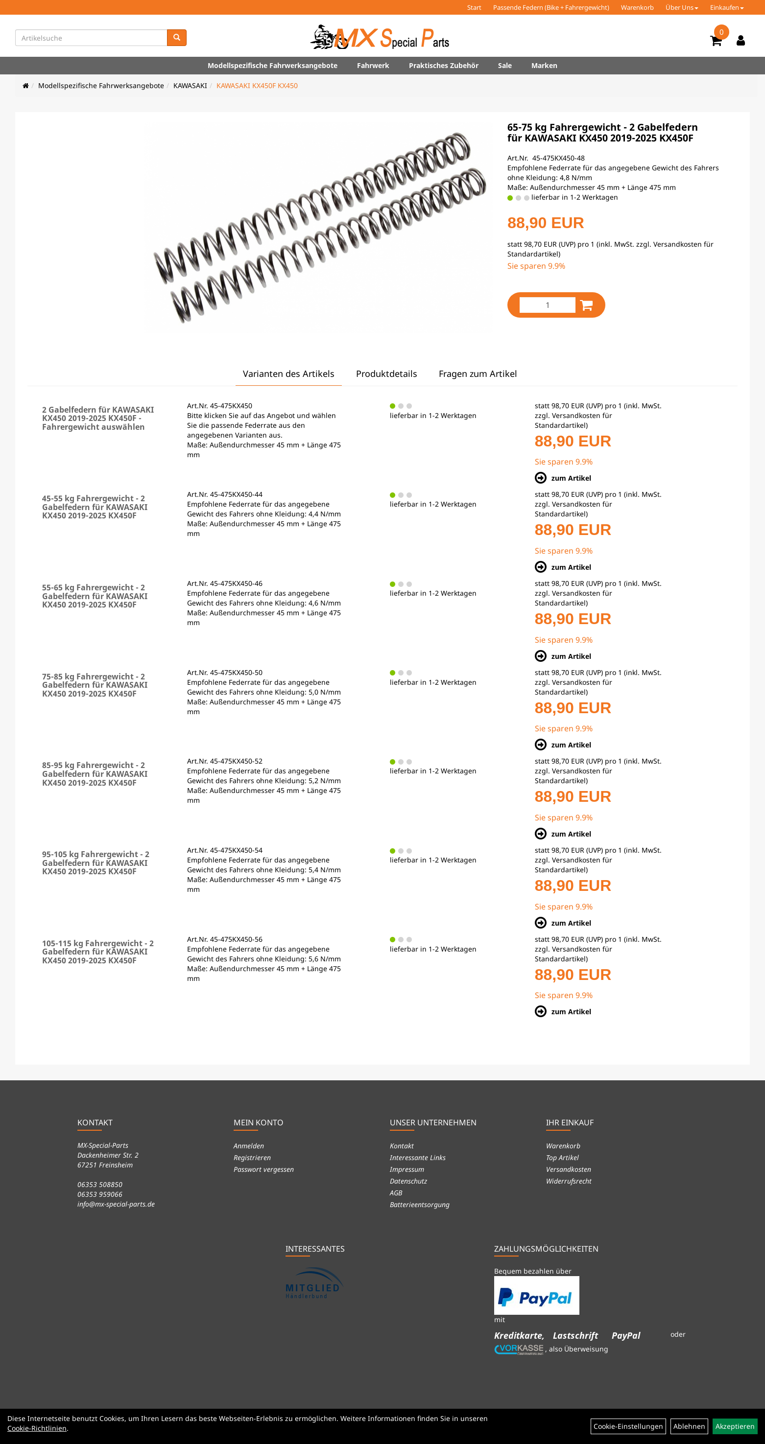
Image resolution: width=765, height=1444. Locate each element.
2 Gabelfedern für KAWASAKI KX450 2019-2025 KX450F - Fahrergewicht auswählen (98, 418)
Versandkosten (568, 1169)
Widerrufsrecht (569, 1181)
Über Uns (682, 7)
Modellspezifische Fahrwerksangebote (272, 65)
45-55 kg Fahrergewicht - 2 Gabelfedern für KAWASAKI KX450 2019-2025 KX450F (94, 507)
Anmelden (249, 1145)
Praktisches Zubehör (443, 65)
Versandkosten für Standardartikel (573, 420)
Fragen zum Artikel (478, 373)
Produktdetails (386, 373)
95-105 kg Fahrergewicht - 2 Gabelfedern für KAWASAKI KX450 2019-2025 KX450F (95, 863)
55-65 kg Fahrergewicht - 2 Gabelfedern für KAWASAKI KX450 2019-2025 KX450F (94, 596)
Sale (505, 65)
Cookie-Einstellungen (628, 1426)
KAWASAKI (190, 85)
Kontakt (402, 1145)
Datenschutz (408, 1181)
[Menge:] (547, 305)
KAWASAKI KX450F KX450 (257, 85)
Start (474, 7)
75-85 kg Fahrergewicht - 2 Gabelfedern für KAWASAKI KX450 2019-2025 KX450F (94, 685)
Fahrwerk (373, 65)
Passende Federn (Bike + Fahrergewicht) (551, 7)
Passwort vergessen (264, 1169)
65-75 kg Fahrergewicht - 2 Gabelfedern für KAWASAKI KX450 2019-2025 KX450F (602, 132)
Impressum (407, 1169)
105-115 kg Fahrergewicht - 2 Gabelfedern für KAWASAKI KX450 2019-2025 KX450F (98, 952)
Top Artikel (562, 1157)
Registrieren (252, 1157)
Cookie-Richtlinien (37, 1428)
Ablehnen (689, 1426)
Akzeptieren (735, 1426)
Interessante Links (418, 1157)
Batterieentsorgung (420, 1204)
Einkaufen (727, 7)
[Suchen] (177, 37)
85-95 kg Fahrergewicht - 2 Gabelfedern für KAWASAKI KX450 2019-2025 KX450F (94, 774)
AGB (396, 1192)
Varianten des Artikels (289, 373)
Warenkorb (637, 7)
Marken (544, 65)
